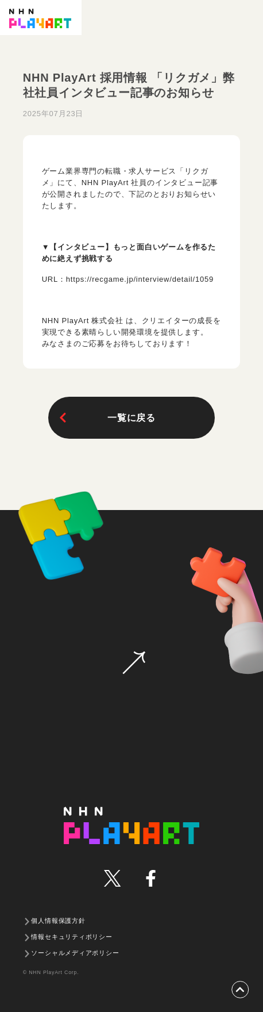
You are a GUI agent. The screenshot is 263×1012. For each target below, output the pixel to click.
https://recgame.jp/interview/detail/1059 (140, 279)
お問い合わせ (134, 662)
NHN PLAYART (132, 825)
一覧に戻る (106, 418)
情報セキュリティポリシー (72, 936)
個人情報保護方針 (58, 920)
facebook (150, 878)
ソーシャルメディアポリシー (75, 952)
